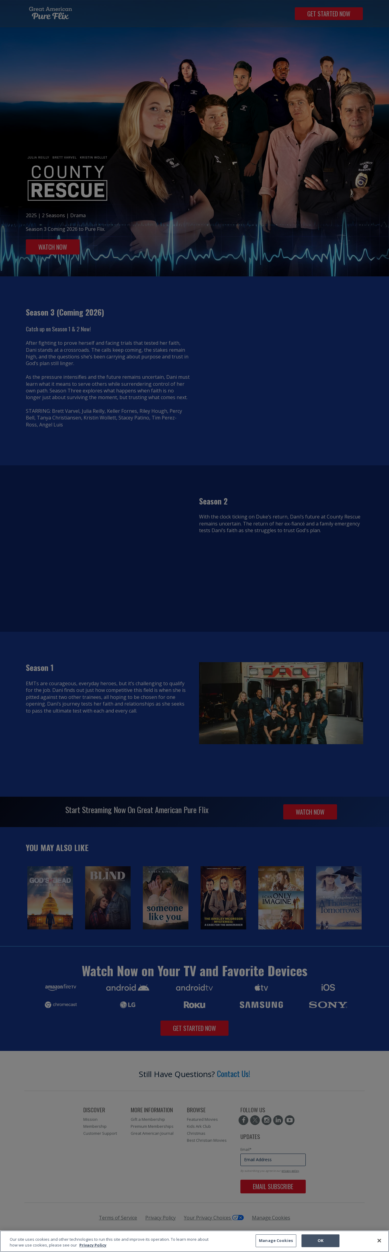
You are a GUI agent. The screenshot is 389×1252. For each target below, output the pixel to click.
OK (320, 1240)
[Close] (379, 1240)
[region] (194, 1241)
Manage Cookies (276, 1240)
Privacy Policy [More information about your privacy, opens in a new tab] (92, 1245)
